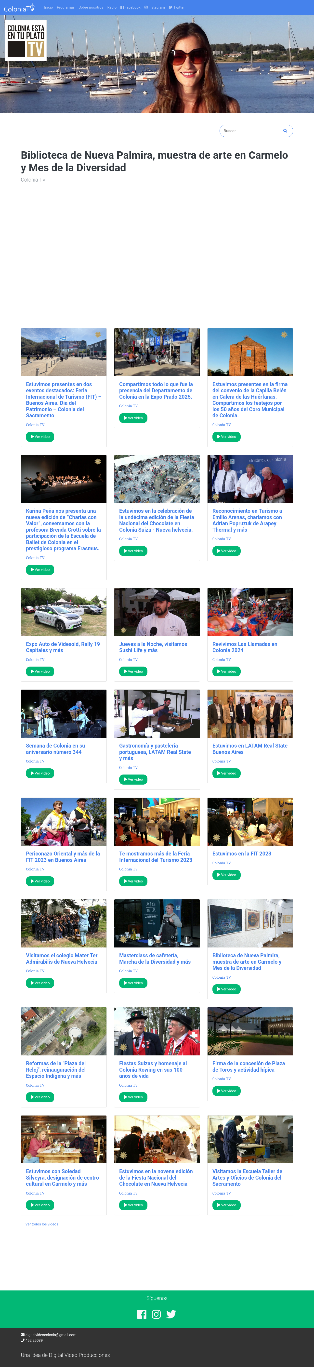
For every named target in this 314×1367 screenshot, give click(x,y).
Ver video (40, 436)
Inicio (48, 7)
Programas (66, 7)
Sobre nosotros (91, 7)
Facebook (130, 7)
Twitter (176, 7)
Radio (112, 7)
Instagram (154, 7)
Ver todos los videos (42, 1224)
